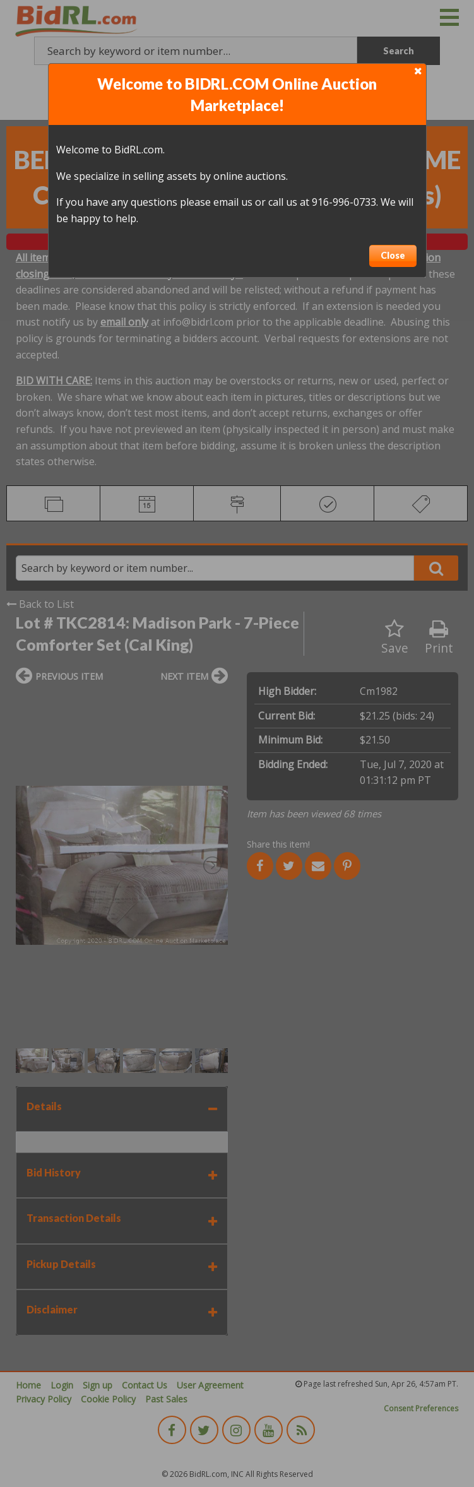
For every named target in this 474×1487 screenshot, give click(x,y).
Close (393, 255)
